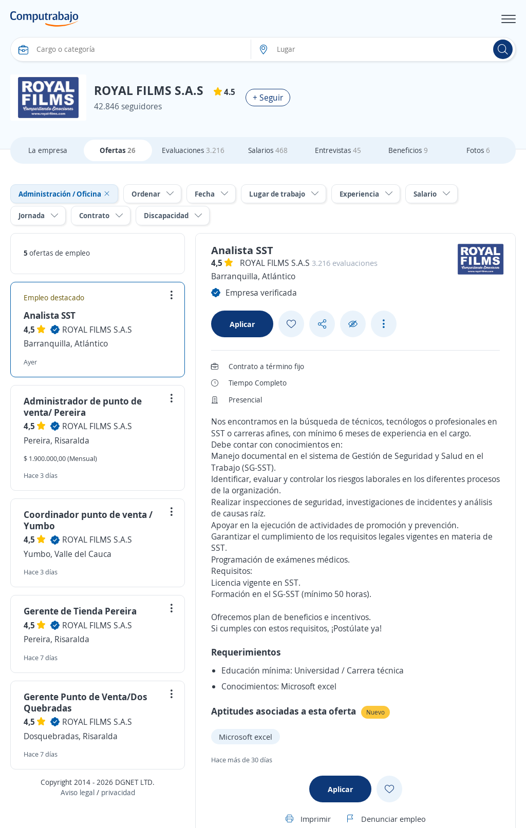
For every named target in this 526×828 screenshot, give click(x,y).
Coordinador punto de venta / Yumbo (88, 520)
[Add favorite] (291, 324)
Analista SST (50, 315)
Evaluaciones (193, 150)
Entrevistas (338, 150)
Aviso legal (78, 792)
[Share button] (322, 324)
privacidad (118, 792)
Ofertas (118, 150)
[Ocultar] (353, 324)
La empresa (47, 150)
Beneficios (408, 150)
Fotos (478, 150)
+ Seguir (268, 97)
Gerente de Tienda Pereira (80, 611)
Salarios (268, 150)
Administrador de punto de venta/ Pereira (83, 406)
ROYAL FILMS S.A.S (97, 329)
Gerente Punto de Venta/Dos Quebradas (85, 702)
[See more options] (383, 324)
